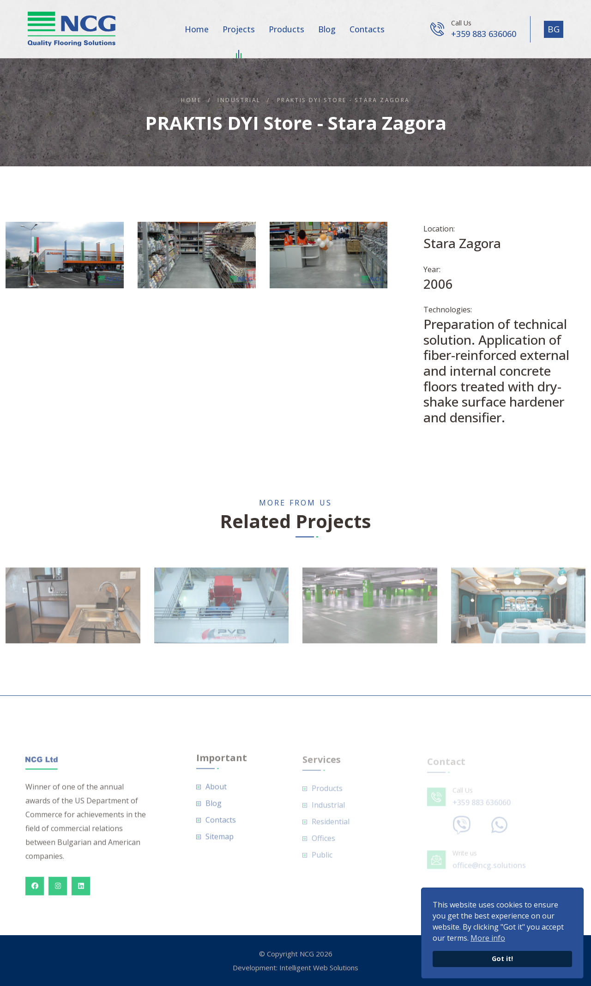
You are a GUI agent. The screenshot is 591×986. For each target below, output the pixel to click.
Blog (327, 29)
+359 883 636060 (483, 33)
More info (487, 938)
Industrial (238, 100)
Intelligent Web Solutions (318, 967)
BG (554, 29)
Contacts (367, 29)
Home (197, 29)
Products (286, 29)
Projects (239, 31)
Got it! (502, 958)
